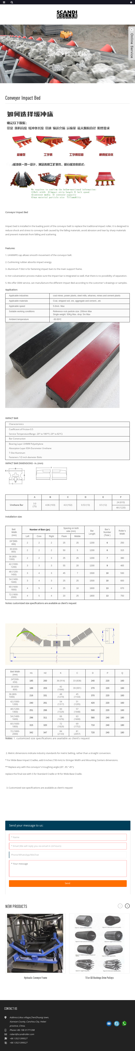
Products (76, 53)
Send (67, 883)
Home (54, 53)
